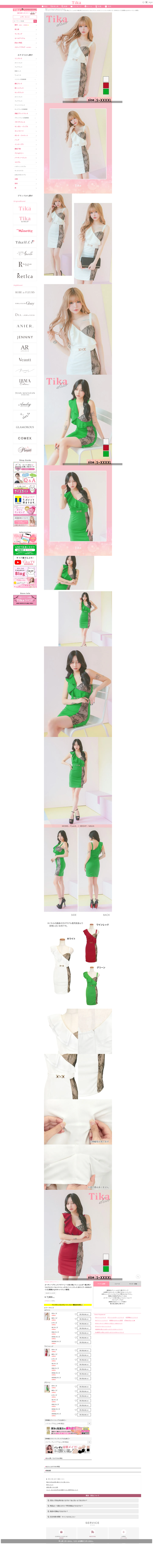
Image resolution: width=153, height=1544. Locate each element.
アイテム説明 (101, 1284)
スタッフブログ (23, 47)
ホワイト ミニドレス (102, 1320)
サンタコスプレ (19, 170)
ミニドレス (18, 58)
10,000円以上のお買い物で (61, 1534)
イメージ (117, 1284)
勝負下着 (18, 149)
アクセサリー (19, 153)
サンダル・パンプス (21, 126)
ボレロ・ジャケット (21, 135)
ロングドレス (19, 92)
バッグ (17, 140)
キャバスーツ (19, 131)
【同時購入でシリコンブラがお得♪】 (55, 1420)
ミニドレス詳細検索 (20, 79)
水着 (16, 179)
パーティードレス (21, 158)
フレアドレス (18, 67)
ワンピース (18, 75)
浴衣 (16, 183)
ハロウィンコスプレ (20, 166)
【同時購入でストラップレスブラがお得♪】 (57, 1438)
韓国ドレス (18, 71)
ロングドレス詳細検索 (21, 109)
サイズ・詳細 (133, 1284)
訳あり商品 (18, 43)
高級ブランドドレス (21, 113)
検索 (35, 21)
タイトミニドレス (60, 9)
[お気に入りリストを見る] (143, 3)
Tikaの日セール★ (130, 1320)
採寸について (49, 1484)
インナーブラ (19, 144)
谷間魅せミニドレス (132, 1317)
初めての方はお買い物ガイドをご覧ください (58, 1482)
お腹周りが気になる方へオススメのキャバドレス (110, 1332)
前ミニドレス (19, 88)
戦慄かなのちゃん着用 (116, 1320)
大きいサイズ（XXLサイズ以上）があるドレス (109, 1323)
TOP (46, 9)
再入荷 (17, 29)
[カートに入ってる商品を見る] (146, 3)
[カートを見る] (146, 2)
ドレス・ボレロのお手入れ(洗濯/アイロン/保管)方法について (62, 1490)
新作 (22, 25)
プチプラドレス (20, 122)
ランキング (18, 34)
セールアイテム (20, 38)
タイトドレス (18, 63)
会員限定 (124, 1534)
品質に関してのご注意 (52, 1487)
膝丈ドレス (18, 83)
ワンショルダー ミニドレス (116, 1317)
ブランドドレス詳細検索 (22, 118)
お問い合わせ (25, 17)
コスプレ (18, 162)
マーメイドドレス (20, 105)
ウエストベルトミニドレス (103, 1326)
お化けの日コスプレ (20, 175)
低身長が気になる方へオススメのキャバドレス (109, 1329)
